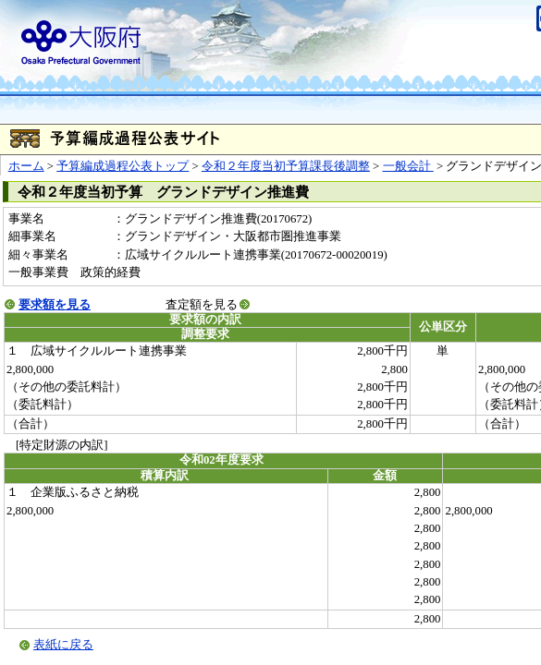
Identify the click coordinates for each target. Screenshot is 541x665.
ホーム (26, 166)
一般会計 (408, 166)
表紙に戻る (63, 644)
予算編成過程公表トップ (122, 166)
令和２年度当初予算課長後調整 (286, 166)
